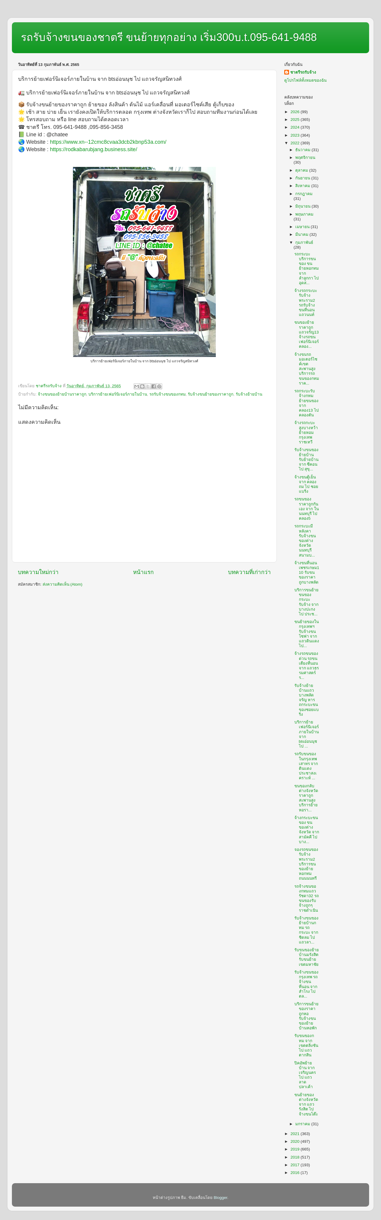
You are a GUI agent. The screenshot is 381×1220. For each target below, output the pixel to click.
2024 (296, 127)
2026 (296, 112)
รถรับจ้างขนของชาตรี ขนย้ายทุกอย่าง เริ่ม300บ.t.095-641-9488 (169, 37)
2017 (296, 1165)
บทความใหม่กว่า (38, 572)
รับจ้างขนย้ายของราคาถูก (210, 394)
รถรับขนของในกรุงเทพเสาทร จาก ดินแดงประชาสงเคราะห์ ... (306, 766)
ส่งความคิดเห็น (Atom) (62, 584)
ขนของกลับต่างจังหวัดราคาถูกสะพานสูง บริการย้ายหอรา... (306, 798)
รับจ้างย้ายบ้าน (249, 394)
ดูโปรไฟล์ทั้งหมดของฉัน (305, 80)
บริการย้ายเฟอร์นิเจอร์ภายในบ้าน (117, 394)
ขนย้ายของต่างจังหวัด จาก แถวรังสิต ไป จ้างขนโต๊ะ (306, 1104)
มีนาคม (302, 234)
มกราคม (303, 1124)
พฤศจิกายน (305, 157)
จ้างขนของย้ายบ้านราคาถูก (62, 394)
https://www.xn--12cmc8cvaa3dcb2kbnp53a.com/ (108, 142)
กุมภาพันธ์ (304, 242)
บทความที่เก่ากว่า (249, 572)
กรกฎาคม (304, 194)
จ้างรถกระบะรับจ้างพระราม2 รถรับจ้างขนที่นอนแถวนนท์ (305, 302)
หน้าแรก (143, 572)
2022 (296, 143)
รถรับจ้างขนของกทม (167, 394)
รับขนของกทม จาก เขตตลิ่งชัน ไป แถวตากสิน (306, 1045)
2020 (296, 1141)
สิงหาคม (303, 186)
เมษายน (303, 227)
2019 (296, 1149)
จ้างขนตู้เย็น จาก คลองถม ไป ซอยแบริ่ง (306, 484)
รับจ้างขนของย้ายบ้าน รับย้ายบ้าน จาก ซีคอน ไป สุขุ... (306, 459)
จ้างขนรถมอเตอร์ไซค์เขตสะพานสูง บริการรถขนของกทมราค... (306, 368)
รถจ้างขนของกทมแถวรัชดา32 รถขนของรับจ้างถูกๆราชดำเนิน (306, 898)
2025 (296, 119)
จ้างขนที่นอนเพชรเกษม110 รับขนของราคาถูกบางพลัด (306, 572)
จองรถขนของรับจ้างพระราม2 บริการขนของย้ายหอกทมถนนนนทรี (306, 864)
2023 (296, 135)
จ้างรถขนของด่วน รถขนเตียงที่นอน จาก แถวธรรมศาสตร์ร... (306, 665)
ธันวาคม (303, 150)
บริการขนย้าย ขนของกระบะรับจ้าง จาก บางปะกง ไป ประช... (306, 602)
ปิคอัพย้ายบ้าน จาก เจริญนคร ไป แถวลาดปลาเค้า (305, 1075)
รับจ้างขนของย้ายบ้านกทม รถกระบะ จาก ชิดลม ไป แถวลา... (306, 930)
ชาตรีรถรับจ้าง (303, 72)
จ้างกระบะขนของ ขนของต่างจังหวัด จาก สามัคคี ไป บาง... (306, 830)
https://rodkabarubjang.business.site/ (93, 149)
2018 (296, 1157)
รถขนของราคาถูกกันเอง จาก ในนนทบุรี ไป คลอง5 (306, 509)
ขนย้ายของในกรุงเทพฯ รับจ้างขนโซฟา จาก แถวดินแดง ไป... (306, 634)
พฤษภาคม (304, 214)
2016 (296, 1172)
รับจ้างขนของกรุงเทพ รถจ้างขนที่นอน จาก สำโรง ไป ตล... (306, 984)
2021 (296, 1133)
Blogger (220, 1197)
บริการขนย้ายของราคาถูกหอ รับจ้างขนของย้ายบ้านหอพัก (306, 1016)
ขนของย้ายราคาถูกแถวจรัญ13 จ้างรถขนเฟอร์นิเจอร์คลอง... (306, 334)
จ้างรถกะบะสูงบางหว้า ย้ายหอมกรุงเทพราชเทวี (306, 432)
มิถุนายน (303, 206)
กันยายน (303, 178)
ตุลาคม (302, 170)
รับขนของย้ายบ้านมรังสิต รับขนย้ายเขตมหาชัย (306, 957)
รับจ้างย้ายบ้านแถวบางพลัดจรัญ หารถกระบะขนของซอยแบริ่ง (306, 700)
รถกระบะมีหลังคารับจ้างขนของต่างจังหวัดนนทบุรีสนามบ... (305, 540)
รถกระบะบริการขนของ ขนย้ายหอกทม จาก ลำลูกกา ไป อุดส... (306, 268)
